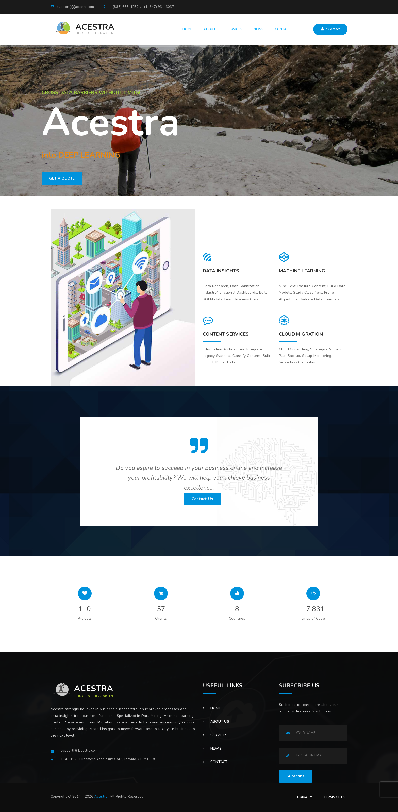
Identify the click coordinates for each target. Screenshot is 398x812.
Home (212, 708)
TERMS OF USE (335, 797)
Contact (215, 761)
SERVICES (234, 29)
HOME (187, 29)
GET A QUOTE (62, 178)
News (212, 748)
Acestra (101, 796)
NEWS (258, 29)
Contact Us (202, 498)
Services (215, 735)
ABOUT (209, 29)
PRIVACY (304, 797)
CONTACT (283, 29)
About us (216, 721)
